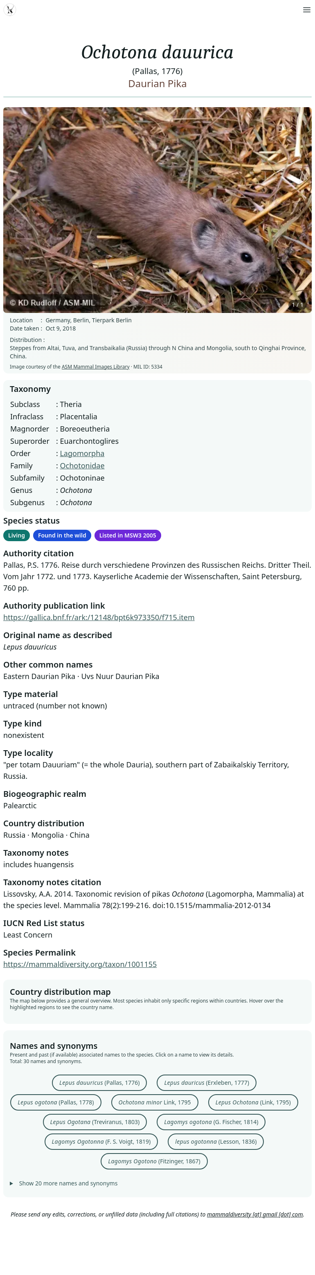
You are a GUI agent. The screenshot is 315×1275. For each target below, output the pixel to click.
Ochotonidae (82, 465)
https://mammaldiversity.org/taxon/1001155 (80, 964)
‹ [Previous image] (15, 210)
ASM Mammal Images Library (96, 366)
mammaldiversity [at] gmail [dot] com (255, 1214)
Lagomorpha (82, 453)
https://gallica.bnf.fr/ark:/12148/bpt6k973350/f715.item (99, 617)
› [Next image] (300, 210)
